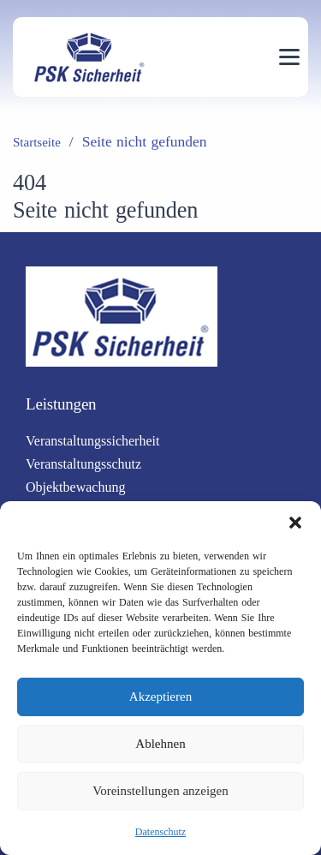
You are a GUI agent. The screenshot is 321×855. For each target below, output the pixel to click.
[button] (295, 522)
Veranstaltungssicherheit (92, 440)
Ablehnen (160, 743)
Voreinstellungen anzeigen (160, 791)
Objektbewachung (75, 487)
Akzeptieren (160, 696)
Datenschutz (160, 832)
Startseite (37, 142)
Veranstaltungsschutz (83, 464)
